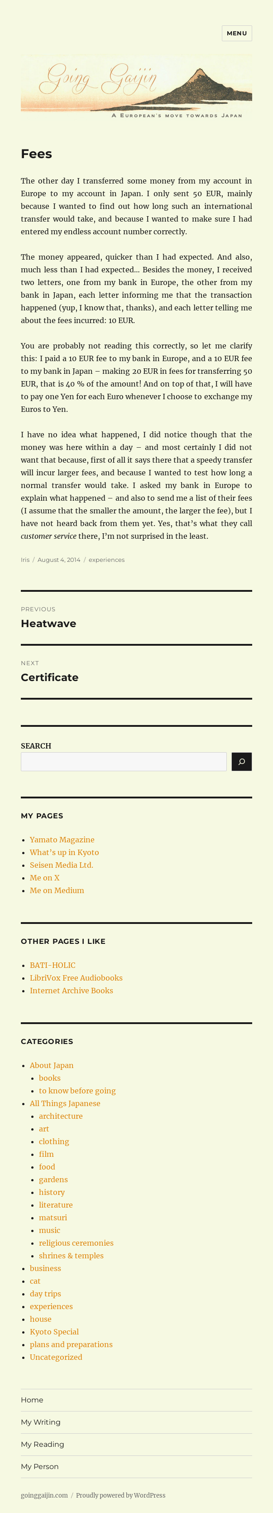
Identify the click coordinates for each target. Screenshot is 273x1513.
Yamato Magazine (62, 839)
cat (35, 1281)
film (46, 1154)
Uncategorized (56, 1357)
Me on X (44, 877)
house (41, 1319)
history (52, 1192)
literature (56, 1204)
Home (32, 1400)
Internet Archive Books (71, 990)
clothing (54, 1141)
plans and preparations (71, 1344)
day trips (45, 1293)
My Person (40, 1466)
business (45, 1268)
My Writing (41, 1422)
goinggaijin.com (44, 1495)
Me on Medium (57, 890)
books (50, 1078)
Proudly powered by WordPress (121, 1495)
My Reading (42, 1444)
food (47, 1166)
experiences (107, 559)
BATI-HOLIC (52, 965)
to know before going (77, 1090)
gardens (53, 1179)
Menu (237, 33)
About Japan (52, 1065)
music (49, 1230)
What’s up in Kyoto (64, 852)
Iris (25, 559)
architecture (61, 1116)
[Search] (241, 761)
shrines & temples (71, 1255)
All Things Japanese (65, 1103)
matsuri (53, 1217)
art (44, 1128)
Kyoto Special (54, 1331)
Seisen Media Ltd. (61, 865)
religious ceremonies (76, 1242)
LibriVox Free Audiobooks (76, 977)
